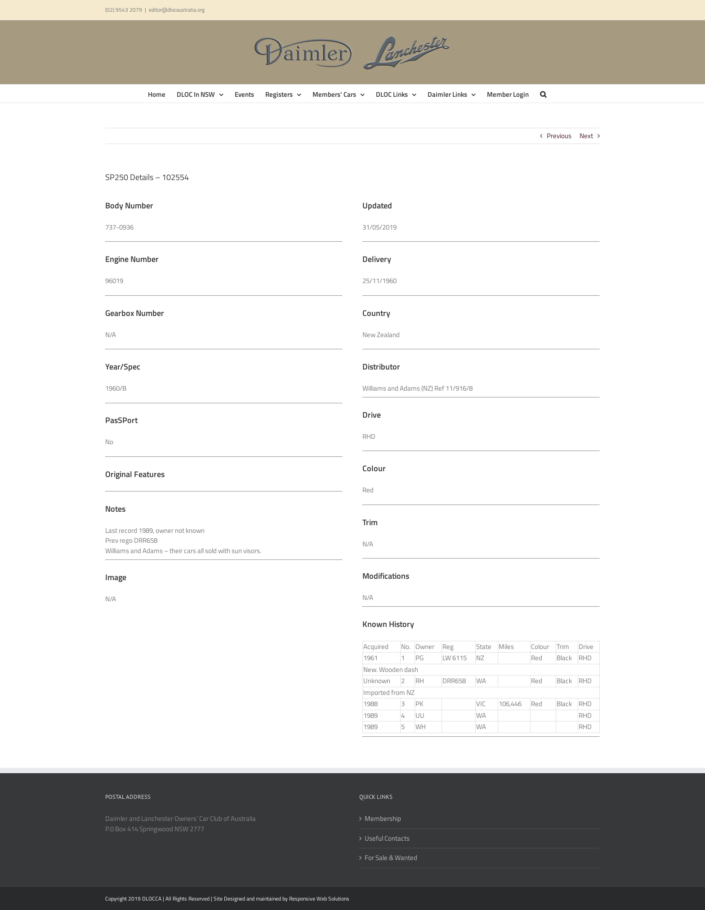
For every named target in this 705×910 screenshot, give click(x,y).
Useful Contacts (387, 838)
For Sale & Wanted (391, 858)
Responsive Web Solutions (319, 898)
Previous (559, 136)
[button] (543, 94)
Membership (383, 819)
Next (586, 136)
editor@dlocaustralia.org (177, 9)
